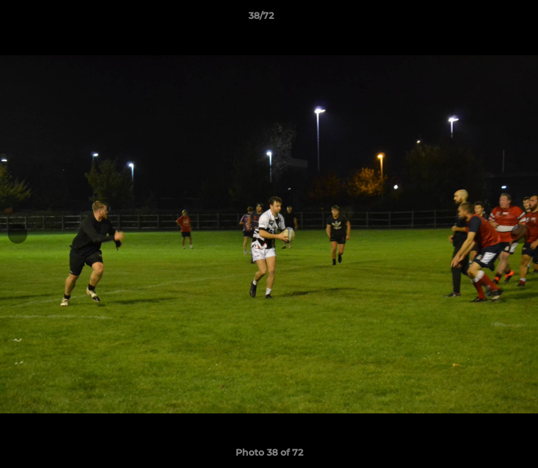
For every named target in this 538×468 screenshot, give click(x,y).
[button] (483, 19)
